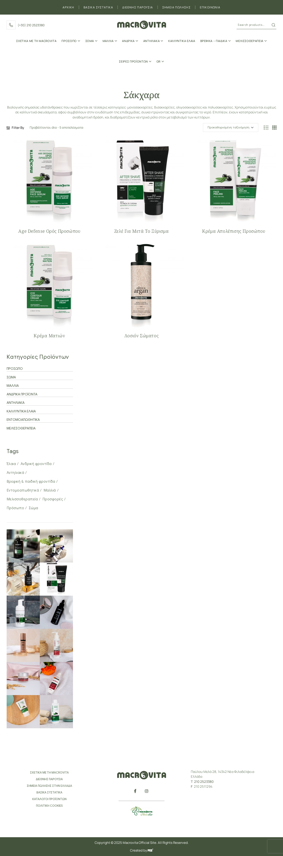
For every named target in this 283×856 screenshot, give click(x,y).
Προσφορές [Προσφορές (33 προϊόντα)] (52, 499)
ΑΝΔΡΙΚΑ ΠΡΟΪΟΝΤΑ (22, 394)
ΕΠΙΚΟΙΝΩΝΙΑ (210, 7)
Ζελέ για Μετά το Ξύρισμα (141, 231)
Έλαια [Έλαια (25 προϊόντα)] (11, 464)
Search (273, 25)
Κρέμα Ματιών (49, 336)
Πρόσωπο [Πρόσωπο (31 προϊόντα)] (15, 508)
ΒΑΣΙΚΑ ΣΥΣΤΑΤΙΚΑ (98, 7)
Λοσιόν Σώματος (141, 336)
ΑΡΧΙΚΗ (68, 7)
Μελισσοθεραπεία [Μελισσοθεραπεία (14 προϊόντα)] (22, 499)
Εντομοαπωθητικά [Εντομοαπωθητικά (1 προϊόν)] (23, 490)
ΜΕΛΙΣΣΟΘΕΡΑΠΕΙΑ (21, 428)
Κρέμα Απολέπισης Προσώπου (233, 231)
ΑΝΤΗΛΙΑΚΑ (16, 403)
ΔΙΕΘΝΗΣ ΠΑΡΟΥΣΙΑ (137, 7)
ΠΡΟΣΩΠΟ (15, 369)
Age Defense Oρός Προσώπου (49, 231)
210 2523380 (204, 781)
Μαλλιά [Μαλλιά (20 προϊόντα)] (50, 490)
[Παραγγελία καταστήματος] (230, 127)
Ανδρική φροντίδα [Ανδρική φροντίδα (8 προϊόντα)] (36, 464)
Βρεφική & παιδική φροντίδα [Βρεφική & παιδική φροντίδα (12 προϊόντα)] (31, 481)
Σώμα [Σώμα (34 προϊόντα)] (33, 508)
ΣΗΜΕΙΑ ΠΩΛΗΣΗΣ (176, 7)
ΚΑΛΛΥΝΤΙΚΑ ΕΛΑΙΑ (21, 411)
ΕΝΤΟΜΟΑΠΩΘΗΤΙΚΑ (23, 420)
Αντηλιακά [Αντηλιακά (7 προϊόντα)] (15, 473)
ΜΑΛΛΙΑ (13, 386)
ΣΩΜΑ (11, 377)
